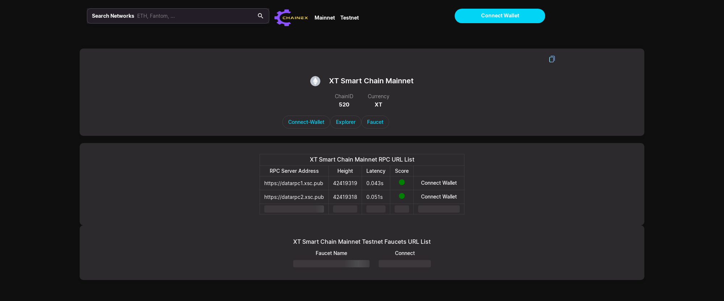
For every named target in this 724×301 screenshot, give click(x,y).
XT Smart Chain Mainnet (371, 80)
